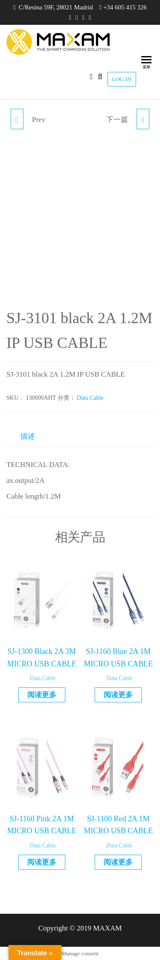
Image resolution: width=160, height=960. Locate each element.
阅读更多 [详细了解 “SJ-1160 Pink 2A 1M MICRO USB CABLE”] (41, 862)
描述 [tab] (27, 436)
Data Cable (90, 398)
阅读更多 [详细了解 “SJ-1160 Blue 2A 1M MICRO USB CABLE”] (118, 695)
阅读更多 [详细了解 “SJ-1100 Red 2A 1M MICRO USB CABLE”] (118, 862)
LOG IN (121, 79)
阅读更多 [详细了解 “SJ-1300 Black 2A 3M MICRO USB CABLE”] (41, 695)
